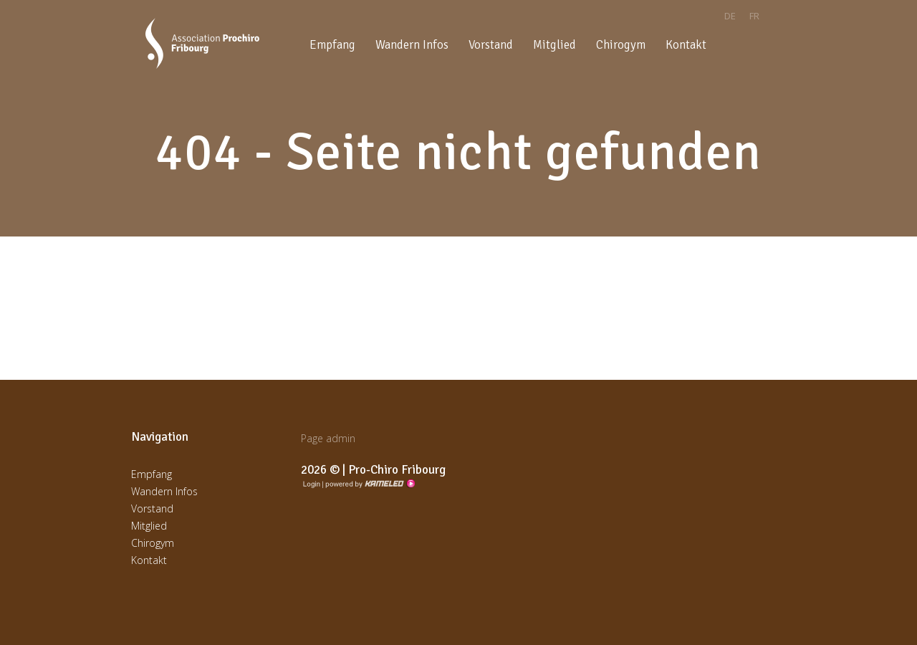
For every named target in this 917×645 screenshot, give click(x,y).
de (730, 15)
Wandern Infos (411, 44)
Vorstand (491, 44)
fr (754, 15)
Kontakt (686, 44)
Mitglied (554, 44)
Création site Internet (369, 484)
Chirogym (620, 44)
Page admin (328, 438)
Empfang (332, 44)
